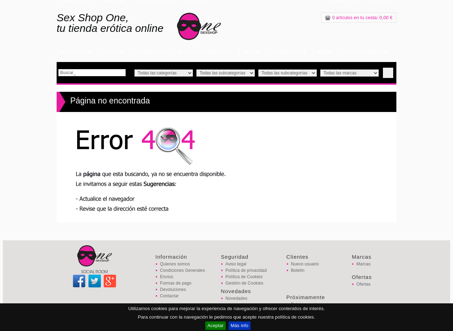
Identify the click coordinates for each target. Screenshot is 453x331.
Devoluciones (173, 289)
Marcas (363, 264)
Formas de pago (175, 283)
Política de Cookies (244, 276)
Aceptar (215, 325)
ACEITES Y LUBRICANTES (205, 52)
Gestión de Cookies (244, 283)
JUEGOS (251, 52)
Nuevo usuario (305, 264)
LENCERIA (114, 52)
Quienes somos (175, 264)
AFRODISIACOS (151, 52)
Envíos (166, 276)
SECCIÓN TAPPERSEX (365, 52)
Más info (239, 325)
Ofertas (363, 284)
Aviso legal (235, 264)
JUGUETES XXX (76, 52)
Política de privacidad (246, 270)
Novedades (236, 298)
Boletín (297, 270)
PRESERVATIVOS (288, 52)
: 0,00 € (358, 17)
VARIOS (324, 52)
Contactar (169, 295)
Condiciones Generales (182, 270)
